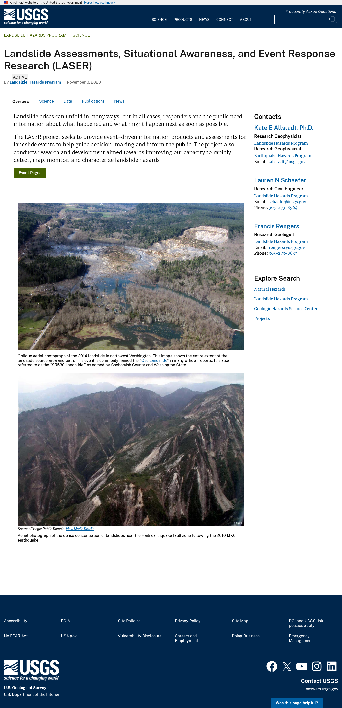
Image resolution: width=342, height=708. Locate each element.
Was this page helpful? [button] (297, 703)
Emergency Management (301, 638)
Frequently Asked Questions (310, 11)
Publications (93, 101)
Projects (262, 318)
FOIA (65, 621)
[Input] (306, 19)
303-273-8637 (283, 253)
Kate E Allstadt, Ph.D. (283, 127)
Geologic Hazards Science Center (286, 308)
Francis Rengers (276, 226)
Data (68, 101)
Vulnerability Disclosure (139, 636)
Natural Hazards (270, 289)
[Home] (26, 23)
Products (183, 20)
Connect (224, 20)
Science (159, 20)
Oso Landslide (154, 360)
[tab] (21, 101)
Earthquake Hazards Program (282, 155)
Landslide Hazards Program (35, 35)
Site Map (240, 621)
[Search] (333, 19)
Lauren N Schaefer (280, 180)
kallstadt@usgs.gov (286, 161)
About (245, 20)
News (204, 20)
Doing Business (246, 636)
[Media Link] (131, 277)
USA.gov (69, 636)
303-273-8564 (283, 207)
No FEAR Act (16, 636)
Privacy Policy (188, 621)
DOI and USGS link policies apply (306, 623)
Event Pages (30, 172)
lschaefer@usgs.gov (286, 201)
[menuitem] (159, 16)
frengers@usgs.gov (286, 247)
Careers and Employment (186, 638)
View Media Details (80, 529)
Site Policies (129, 621)
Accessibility (15, 621)
